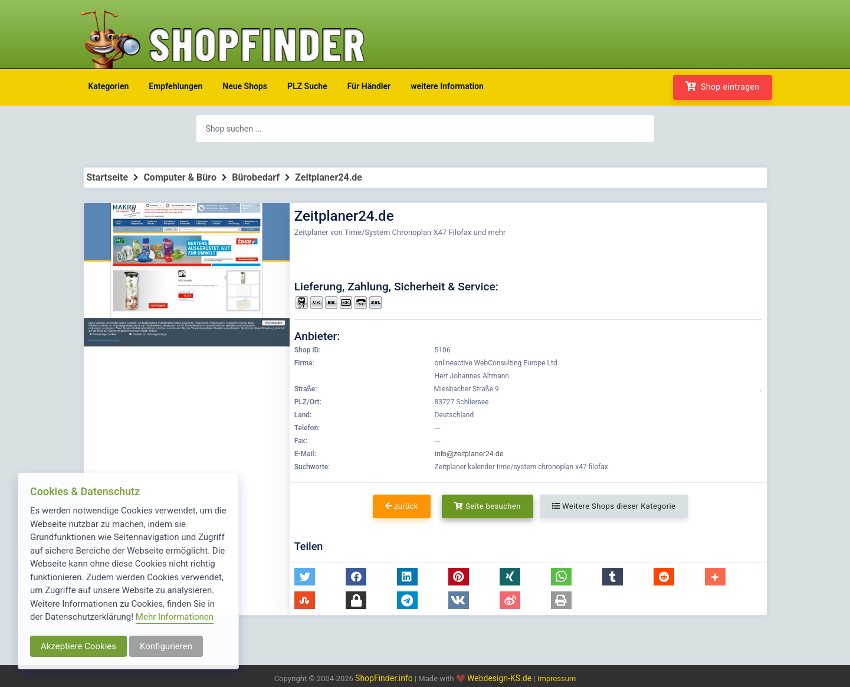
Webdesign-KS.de (500, 678)
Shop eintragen (722, 86)
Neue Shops (244, 86)
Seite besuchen (487, 506)
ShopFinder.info (384, 678)
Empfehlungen (175, 86)
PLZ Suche (307, 86)
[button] (304, 576)
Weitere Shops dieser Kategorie (613, 506)
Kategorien (108, 86)
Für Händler (368, 86)
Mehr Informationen (175, 616)
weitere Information (447, 86)
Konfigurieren (166, 646)
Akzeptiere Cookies (78, 646)
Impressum (556, 678)
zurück (401, 506)
